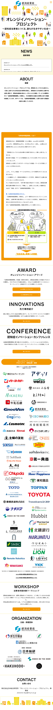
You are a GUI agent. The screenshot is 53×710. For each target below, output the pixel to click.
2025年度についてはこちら (26, 289)
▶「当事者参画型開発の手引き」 (15, 194)
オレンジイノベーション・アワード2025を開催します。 (18, 65)
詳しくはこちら (26, 321)
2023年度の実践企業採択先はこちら (26, 574)
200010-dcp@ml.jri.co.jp (26, 693)
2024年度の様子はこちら (26, 294)
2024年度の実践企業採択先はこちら (26, 577)
